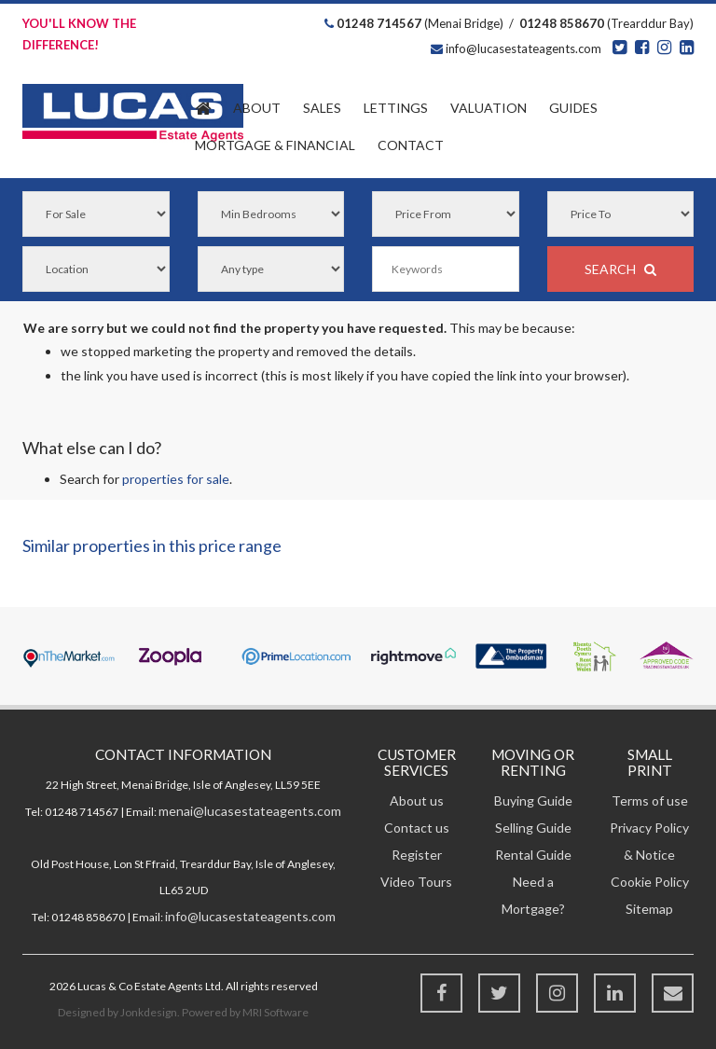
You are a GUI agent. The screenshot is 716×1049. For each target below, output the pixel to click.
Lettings (396, 108)
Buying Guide (533, 800)
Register (417, 855)
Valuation (488, 108)
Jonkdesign (148, 1012)
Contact (411, 145)
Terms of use (650, 800)
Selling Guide (533, 827)
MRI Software (275, 1012)
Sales (322, 108)
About (257, 108)
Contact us (416, 827)
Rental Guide (533, 855)
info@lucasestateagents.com (522, 48)
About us (417, 800)
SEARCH (620, 269)
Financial (275, 145)
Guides (573, 108)
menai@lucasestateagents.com (249, 811)
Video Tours (416, 882)
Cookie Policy (650, 882)
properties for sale (175, 479)
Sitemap (649, 909)
